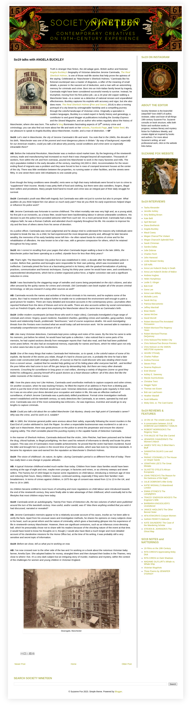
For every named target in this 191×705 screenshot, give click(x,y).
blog (61, 124)
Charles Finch (150, 254)
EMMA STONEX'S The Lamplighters (154, 492)
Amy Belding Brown (153, 215)
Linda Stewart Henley (154, 261)
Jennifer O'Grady (152, 353)
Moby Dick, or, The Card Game (158, 403)
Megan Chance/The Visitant (157, 236)
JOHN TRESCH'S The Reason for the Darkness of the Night (159, 476)
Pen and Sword (99, 104)
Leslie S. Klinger (151, 282)
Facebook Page (99, 127)
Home (73, 664)
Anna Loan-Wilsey (152, 293)
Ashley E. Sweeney (153, 374)
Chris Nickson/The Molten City (158, 340)
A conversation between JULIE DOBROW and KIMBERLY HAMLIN (160, 424)
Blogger (118, 691)
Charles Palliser (151, 356)
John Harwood (150, 257)
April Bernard (150, 222)
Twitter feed (118, 127)
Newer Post (20, 664)
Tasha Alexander (152, 207)
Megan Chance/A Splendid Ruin (159, 240)
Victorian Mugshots (153, 567)
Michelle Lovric (151, 296)
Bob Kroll (148, 286)
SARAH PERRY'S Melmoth (156, 519)
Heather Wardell (151, 395)
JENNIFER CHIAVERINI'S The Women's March (158, 440)
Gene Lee (148, 289)
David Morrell (150, 318)
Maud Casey (150, 232)
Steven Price (150, 363)
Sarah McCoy (150, 300)
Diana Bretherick (152, 225)
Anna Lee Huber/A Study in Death (159, 268)
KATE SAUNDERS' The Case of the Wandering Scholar (159, 524)
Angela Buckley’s (58, 72)
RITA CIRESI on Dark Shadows (158, 558)
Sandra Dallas (150, 247)
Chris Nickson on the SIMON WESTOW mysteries (157, 348)
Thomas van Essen (153, 388)
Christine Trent (151, 381)
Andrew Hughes (151, 275)
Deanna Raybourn (152, 367)
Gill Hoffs (148, 264)
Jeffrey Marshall (151, 307)
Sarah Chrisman (151, 243)
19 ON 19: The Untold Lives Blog (159, 420)
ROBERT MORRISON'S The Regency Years (157, 430)
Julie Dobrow (150, 250)
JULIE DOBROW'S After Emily (158, 482)
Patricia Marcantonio (153, 304)
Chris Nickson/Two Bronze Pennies (160, 343)
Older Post (127, 664)
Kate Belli (148, 218)
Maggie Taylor (150, 385)
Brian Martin (149, 311)
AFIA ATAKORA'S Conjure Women (160, 515)
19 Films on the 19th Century (157, 548)
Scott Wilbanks (151, 399)
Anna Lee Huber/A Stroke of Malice (160, 272)
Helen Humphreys (152, 279)
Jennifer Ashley (151, 211)
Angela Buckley (151, 229)
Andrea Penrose (151, 360)
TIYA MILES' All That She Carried (159, 435)
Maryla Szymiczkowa (154, 378)
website (86, 127)
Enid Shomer (150, 371)
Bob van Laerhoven (153, 392)
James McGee (150, 314)
